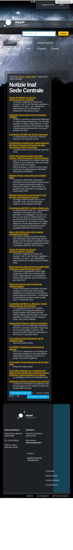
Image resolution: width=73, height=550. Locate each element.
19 (48, 393)
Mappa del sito (48, 5)
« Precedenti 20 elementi (20, 393)
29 (18, 396)
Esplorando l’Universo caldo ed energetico (28, 323)
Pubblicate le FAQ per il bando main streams (29, 381)
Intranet (55, 48)
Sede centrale (12, 48)
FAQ (61, 5)
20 (10, 396)
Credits (30, 496)
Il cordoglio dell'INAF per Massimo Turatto (28, 304)
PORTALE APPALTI (52, 480)
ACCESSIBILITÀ (51, 485)
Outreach (41, 48)
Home (10, 43)
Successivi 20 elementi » (38, 397)
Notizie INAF (31, 77)
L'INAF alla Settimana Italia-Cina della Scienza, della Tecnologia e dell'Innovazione (29, 157)
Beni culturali (12, 54)
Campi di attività (45, 43)
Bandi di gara (51, 476)
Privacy (30, 453)
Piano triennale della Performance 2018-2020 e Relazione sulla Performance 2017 (29, 268)
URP (28, 48)
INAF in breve (25, 43)
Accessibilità (43, 496)
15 (37, 393)
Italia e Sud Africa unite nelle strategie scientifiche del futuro (26, 233)
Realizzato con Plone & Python (11, 497)
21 (13, 396)
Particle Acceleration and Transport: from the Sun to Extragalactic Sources (27, 196)
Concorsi (50, 471)
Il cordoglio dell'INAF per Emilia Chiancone (28, 134)
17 (42, 393)
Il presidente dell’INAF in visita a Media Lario (29, 208)
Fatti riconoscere (64, 2)
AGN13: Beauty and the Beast (22, 306)
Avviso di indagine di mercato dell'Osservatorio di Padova (22, 98)
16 (40, 393)
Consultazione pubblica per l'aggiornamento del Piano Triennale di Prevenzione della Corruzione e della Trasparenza (29, 145)
